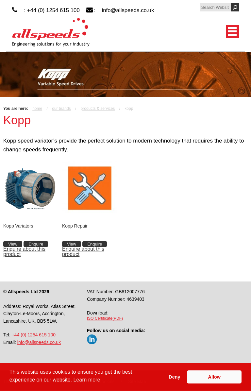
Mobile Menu (232, 31)
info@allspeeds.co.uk (128, 10)
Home (37, 108)
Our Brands (61, 108)
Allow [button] (214, 377)
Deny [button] (174, 377)
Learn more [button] (86, 379)
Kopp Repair (75, 226)
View (12, 244)
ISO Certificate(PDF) (105, 318)
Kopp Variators (18, 226)
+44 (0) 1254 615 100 (34, 334)
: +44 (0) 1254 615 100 (51, 10)
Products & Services (98, 108)
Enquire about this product (24, 251)
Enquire (35, 244)
